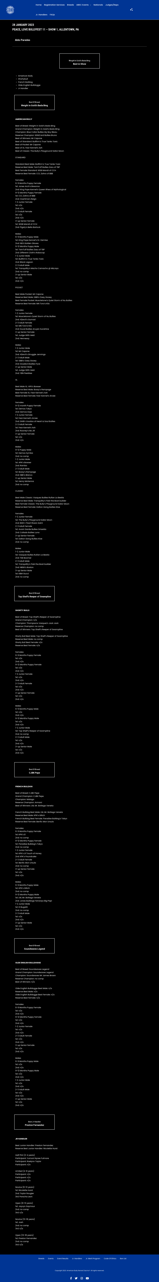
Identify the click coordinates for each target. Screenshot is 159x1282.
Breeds (70, 4)
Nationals (98, 4)
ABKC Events (82, 4)
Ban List (123, 1258)
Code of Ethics (110, 1258)
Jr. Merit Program (93, 1258)
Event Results (62, 1258)
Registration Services (54, 4)
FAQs (52, 14)
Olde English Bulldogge (29, 85)
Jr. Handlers (41, 14)
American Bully (25, 75)
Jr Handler (23, 88)
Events (51, 1258)
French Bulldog (25, 82)
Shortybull (23, 78)
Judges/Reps (111, 4)
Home (39, 4)
